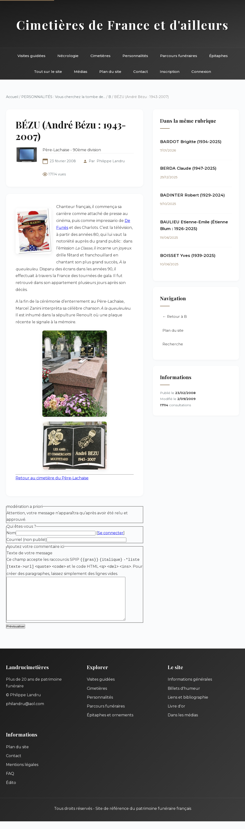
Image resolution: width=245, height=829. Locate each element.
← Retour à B (174, 316)
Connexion (201, 71)
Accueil (12, 97)
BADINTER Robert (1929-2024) (192, 195)
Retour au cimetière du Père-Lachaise (52, 478)
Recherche (172, 344)
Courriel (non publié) (26, 539)
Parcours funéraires (178, 55)
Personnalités (135, 55)
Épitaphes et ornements (110, 722)
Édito (11, 790)
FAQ (10, 781)
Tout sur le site (48, 71)
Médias (80, 71)
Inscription (169, 71)
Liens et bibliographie (188, 705)
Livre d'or (176, 714)
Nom (11, 533)
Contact (140, 71)
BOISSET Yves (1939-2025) (188, 255)
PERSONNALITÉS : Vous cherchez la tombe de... (63, 97)
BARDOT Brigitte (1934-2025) (191, 141)
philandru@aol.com (25, 711)
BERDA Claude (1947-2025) (188, 168)
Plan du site (110, 71)
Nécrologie (67, 55)
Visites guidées (31, 55)
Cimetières (100, 55)
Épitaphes (218, 55)
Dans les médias (183, 722)
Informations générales (190, 687)
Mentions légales (22, 772)
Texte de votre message (29, 553)
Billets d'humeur (184, 696)
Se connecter (110, 533)
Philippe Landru (111, 161)
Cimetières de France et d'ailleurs (122, 25)
